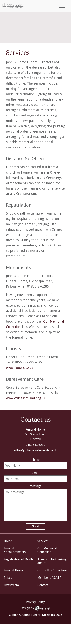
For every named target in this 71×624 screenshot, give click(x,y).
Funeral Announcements (15, 550)
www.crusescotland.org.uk (25, 398)
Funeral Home (13, 570)
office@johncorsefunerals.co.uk (35, 450)
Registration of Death (18, 559)
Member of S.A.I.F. (49, 578)
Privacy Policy (35, 602)
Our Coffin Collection (52, 570)
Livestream (11, 585)
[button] (62, 6)
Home (8, 541)
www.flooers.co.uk (19, 368)
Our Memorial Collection (47, 550)
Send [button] (35, 526)
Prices (8, 578)
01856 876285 (35, 445)
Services (42, 541)
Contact (42, 585)
